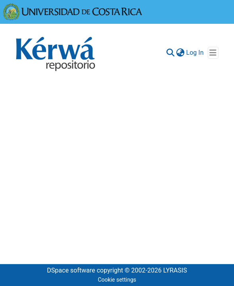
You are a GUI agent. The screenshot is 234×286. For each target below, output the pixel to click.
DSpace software (71, 270)
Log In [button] (195, 52)
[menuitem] (181, 53)
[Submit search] (171, 53)
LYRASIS (175, 270)
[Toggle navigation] (213, 53)
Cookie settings (117, 279)
